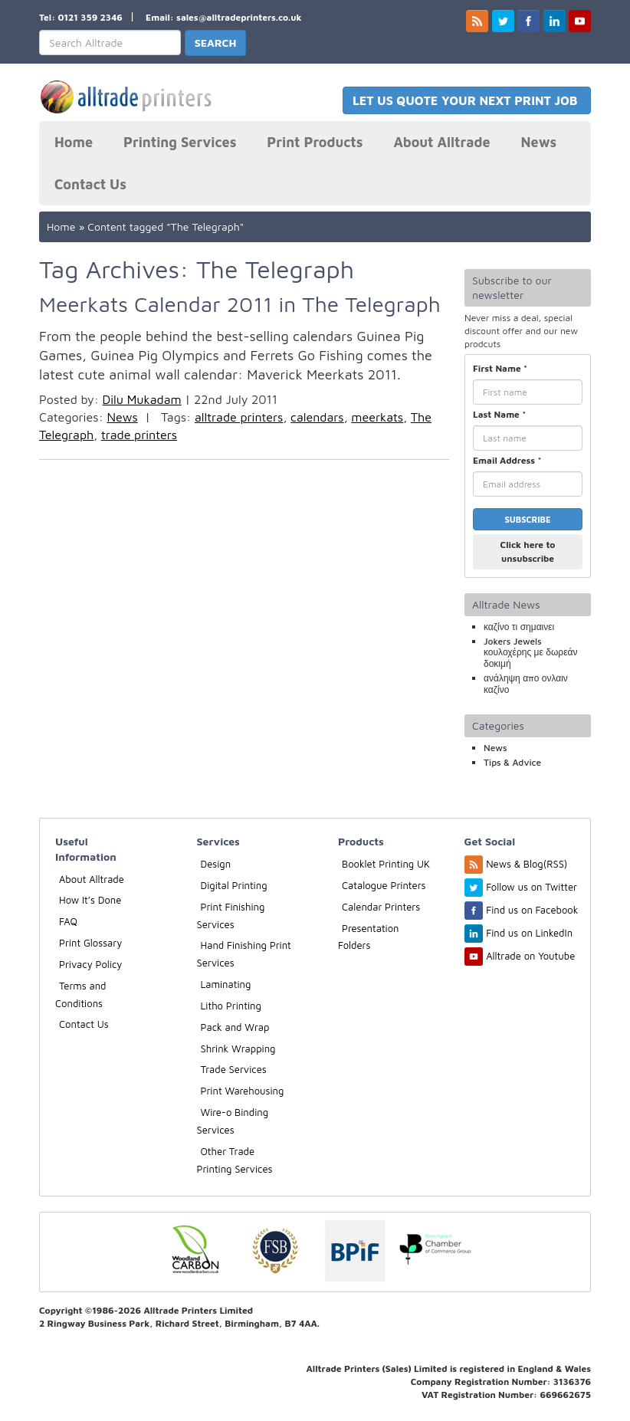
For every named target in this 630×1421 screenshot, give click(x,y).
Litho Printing (231, 1005)
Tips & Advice (512, 762)
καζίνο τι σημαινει (519, 626)
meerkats (377, 417)
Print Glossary (90, 943)
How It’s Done (90, 900)
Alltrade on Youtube (530, 956)
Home (73, 142)
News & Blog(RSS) (526, 864)
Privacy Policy (90, 964)
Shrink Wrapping (238, 1048)
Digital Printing (234, 885)
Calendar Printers (381, 907)
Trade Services (234, 1069)
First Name (500, 368)
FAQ (68, 921)
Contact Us (90, 184)
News (539, 142)
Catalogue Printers (383, 885)
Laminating (226, 984)
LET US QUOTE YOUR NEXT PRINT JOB (467, 100)
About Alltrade (441, 142)
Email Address (507, 460)
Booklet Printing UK (386, 864)
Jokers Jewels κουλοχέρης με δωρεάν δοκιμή (530, 652)
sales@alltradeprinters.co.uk (238, 17)
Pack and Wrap (235, 1027)
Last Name (499, 414)
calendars (317, 417)
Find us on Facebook (532, 910)
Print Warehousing (242, 1091)
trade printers (139, 434)
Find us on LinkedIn (529, 933)
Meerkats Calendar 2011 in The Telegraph (240, 304)
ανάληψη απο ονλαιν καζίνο (526, 683)
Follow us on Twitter (531, 887)
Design (216, 864)
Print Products (315, 142)
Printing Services (179, 142)
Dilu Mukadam (142, 399)
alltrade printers (239, 417)
